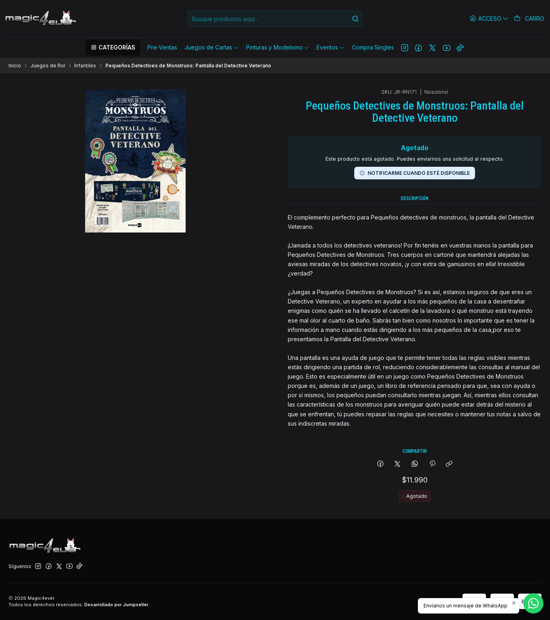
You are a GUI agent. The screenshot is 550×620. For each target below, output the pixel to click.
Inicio (15, 65)
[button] (113, 47)
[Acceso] (489, 18)
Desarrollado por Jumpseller (116, 604)
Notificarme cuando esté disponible (415, 131)
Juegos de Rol (47, 65)
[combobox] (275, 19)
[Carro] (529, 18)
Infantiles (85, 65)
